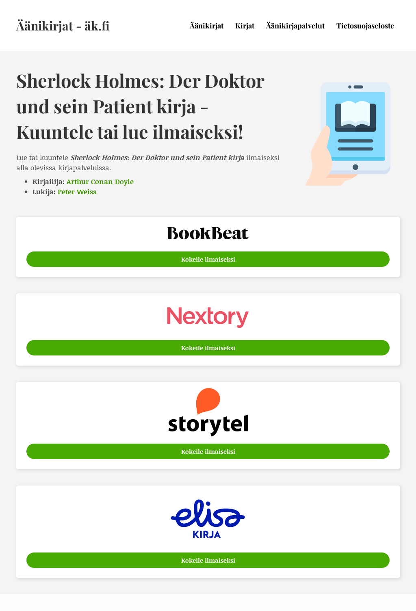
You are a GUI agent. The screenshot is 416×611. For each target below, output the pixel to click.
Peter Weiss (77, 191)
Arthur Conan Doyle (100, 181)
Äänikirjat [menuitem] (206, 25)
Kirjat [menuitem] (244, 25)
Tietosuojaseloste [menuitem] (365, 25)
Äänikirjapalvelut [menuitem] (295, 25)
